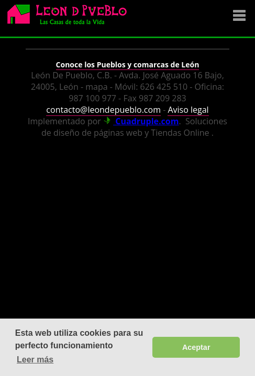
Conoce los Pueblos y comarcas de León (127, 64)
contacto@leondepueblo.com (103, 109)
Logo (70, 18)
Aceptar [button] (196, 347)
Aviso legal (188, 109)
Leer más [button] (35, 359)
